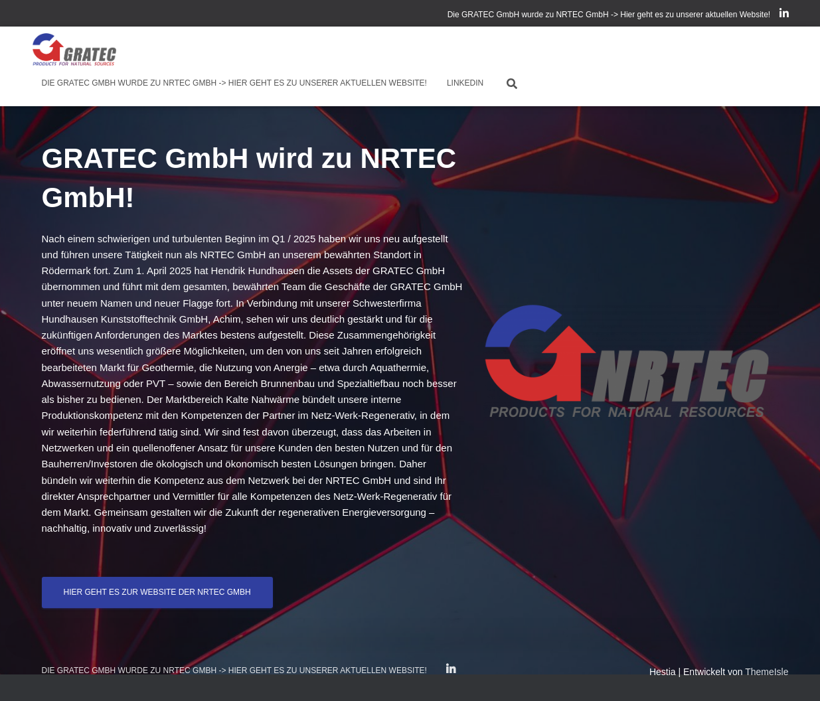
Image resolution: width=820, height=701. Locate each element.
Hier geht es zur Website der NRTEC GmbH (157, 592)
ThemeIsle (766, 671)
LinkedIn (784, 15)
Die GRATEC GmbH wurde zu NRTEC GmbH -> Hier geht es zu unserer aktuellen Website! (609, 14)
